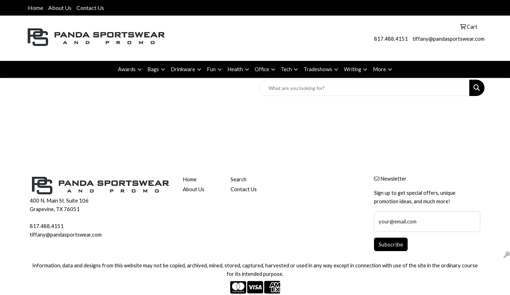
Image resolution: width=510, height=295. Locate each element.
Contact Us (90, 7)
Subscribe (391, 244)
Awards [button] (127, 69)
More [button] (379, 69)
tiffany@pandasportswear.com (448, 39)
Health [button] (235, 69)
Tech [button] (286, 69)
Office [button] (262, 69)
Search (238, 179)
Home (35, 7)
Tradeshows (318, 69)
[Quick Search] (364, 88)
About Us (60, 7)
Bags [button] (153, 69)
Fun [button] (211, 69)
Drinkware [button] (183, 69)
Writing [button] (352, 69)
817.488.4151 (391, 39)
